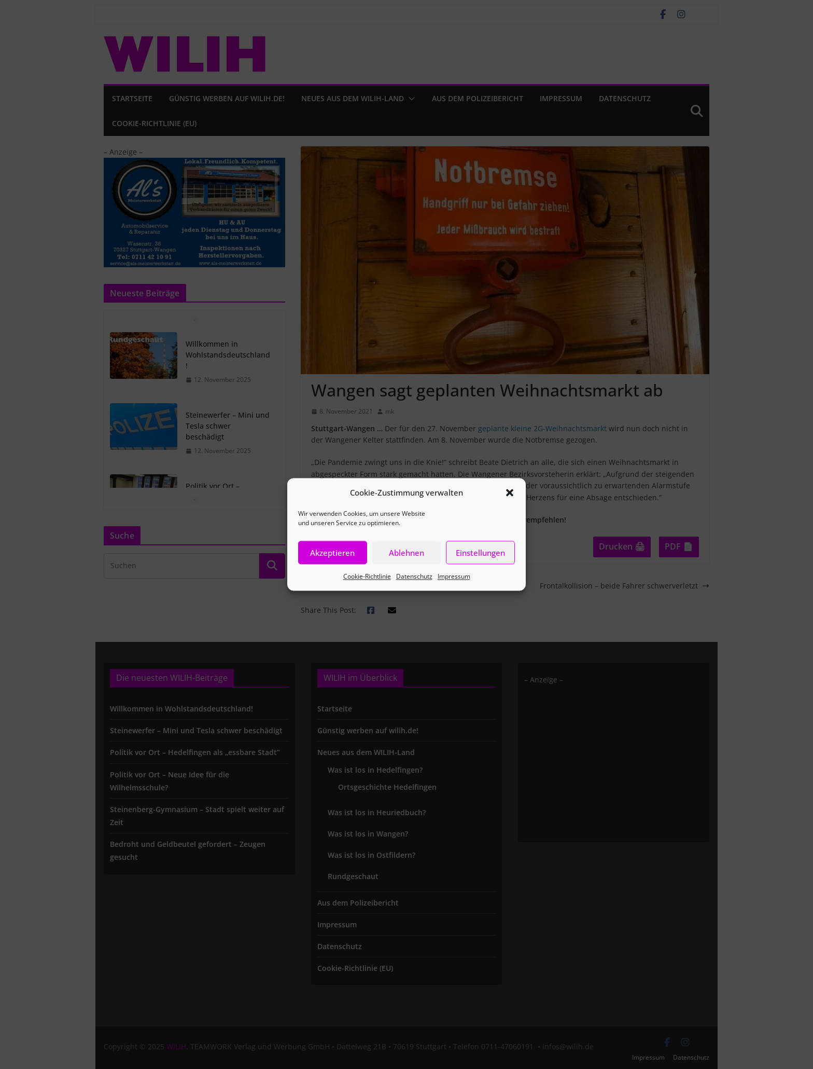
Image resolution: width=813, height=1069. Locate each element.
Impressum (454, 576)
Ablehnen (406, 552)
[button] (509, 492)
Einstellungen (480, 552)
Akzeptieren (332, 552)
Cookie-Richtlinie (367, 576)
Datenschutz (414, 576)
